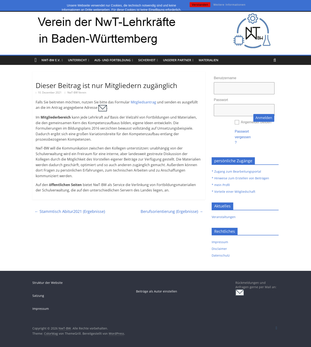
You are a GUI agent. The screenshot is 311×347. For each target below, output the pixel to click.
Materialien (208, 60)
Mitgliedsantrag (143, 102)
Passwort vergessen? (243, 137)
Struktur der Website (47, 283)
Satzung (38, 296)
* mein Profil (221, 185)
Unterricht (77, 60)
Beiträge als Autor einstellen (156, 291)
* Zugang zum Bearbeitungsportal (236, 171)
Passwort (221, 100)
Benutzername (225, 78)
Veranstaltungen (224, 217)
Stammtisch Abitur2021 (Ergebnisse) (70, 211)
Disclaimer (219, 249)
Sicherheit (147, 60)
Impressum (220, 242)
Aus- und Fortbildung (112, 60)
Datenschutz (221, 255)
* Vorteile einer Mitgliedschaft (233, 192)
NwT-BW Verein (76, 92)
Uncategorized (47, 77)
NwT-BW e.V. (50, 60)
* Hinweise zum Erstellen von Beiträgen (240, 178)
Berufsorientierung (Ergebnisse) (172, 211)
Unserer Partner (177, 60)
